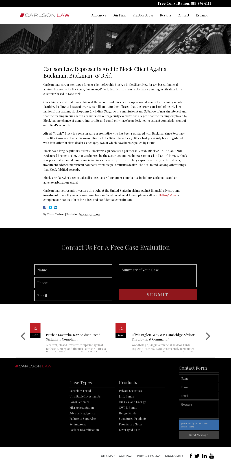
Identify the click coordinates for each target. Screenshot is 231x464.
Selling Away (77, 442)
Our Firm (119, 15)
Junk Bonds (126, 414)
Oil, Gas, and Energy (132, 420)
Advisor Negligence (82, 431)
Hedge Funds (127, 431)
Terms (203, 427)
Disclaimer (174, 455)
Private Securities (130, 408)
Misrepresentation (81, 425)
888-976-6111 (201, 3)
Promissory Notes (130, 442)
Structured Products (132, 436)
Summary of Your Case (158, 287)
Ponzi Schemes (79, 420)
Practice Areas (143, 15)
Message (211, 410)
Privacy (196, 427)
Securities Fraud (80, 408)
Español (202, 15)
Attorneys (98, 15)
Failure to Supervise (82, 436)
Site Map (108, 455)
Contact (183, 15)
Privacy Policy (149, 455)
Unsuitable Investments (85, 414)
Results (165, 15)
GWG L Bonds (128, 425)
